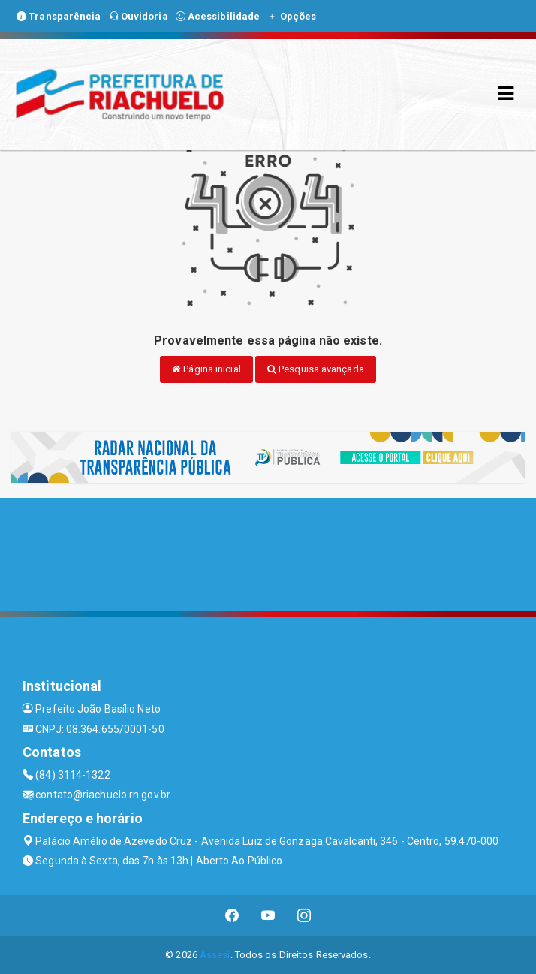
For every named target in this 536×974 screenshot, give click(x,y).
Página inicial (206, 369)
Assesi (215, 954)
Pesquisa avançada (315, 369)
